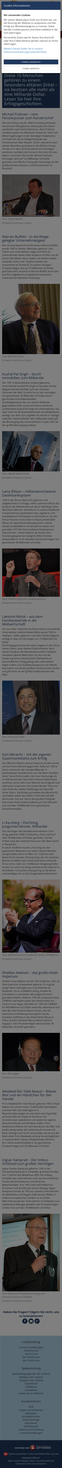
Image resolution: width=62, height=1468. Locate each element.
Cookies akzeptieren (31, 62)
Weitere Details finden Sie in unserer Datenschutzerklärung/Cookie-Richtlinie (25, 50)
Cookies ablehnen (31, 68)
